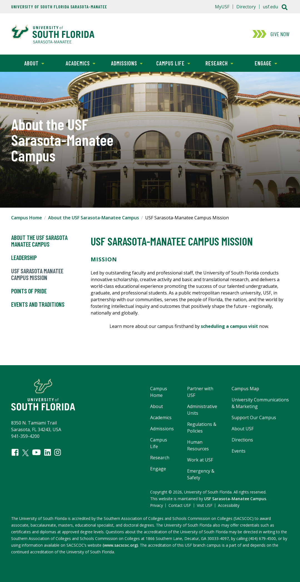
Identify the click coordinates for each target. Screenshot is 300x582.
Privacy (156, 505)
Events (239, 451)
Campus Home (26, 218)
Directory (246, 6)
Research (214, 63)
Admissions (123, 63)
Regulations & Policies (201, 427)
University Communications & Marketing (260, 403)
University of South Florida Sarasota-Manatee (59, 6)
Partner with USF (200, 391)
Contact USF (179, 505)
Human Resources (198, 445)
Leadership (24, 257)
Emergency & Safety (200, 474)
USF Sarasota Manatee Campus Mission (37, 274)
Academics (76, 63)
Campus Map (245, 388)
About (27, 63)
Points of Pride (29, 291)
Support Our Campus (254, 417)
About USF (243, 429)
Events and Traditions (38, 304)
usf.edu (270, 6)
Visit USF (204, 505)
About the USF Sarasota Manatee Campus (39, 241)
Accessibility (228, 505)
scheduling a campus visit (229, 326)
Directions (242, 440)
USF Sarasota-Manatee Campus (235, 498)
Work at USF (200, 460)
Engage (260, 63)
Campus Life (170, 63)
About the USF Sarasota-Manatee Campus (93, 218)
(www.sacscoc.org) (120, 545)
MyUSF (222, 6)
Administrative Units (202, 409)
